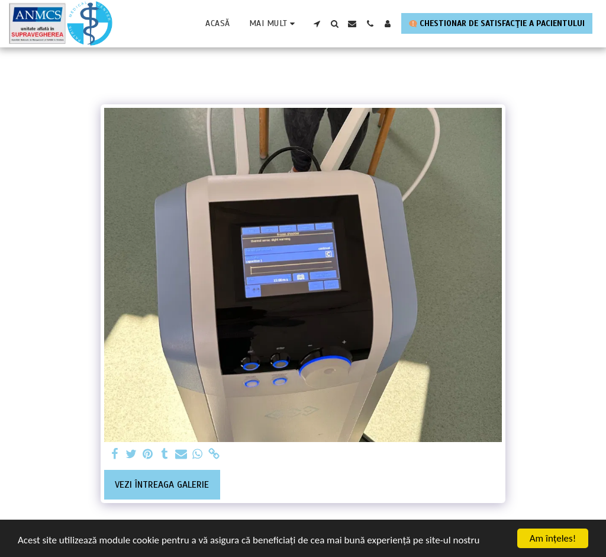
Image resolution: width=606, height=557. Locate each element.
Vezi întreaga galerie (162, 485)
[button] (316, 24)
